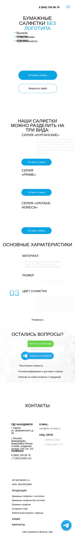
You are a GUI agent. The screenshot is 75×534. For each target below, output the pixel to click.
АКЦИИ (16, 519)
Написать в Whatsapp (40, 343)
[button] (37, 75)
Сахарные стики (20, 509)
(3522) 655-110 (23, 458)
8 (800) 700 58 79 (49, 7)
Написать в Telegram (40, 355)
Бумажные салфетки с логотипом (28, 496)
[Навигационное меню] (68, 7)
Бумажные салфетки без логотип (28, 500)
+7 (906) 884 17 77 (53, 444)
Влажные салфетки (21, 504)
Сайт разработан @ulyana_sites (37, 532)
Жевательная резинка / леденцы (28, 513)
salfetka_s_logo (52, 439)
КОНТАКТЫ (18, 525)
